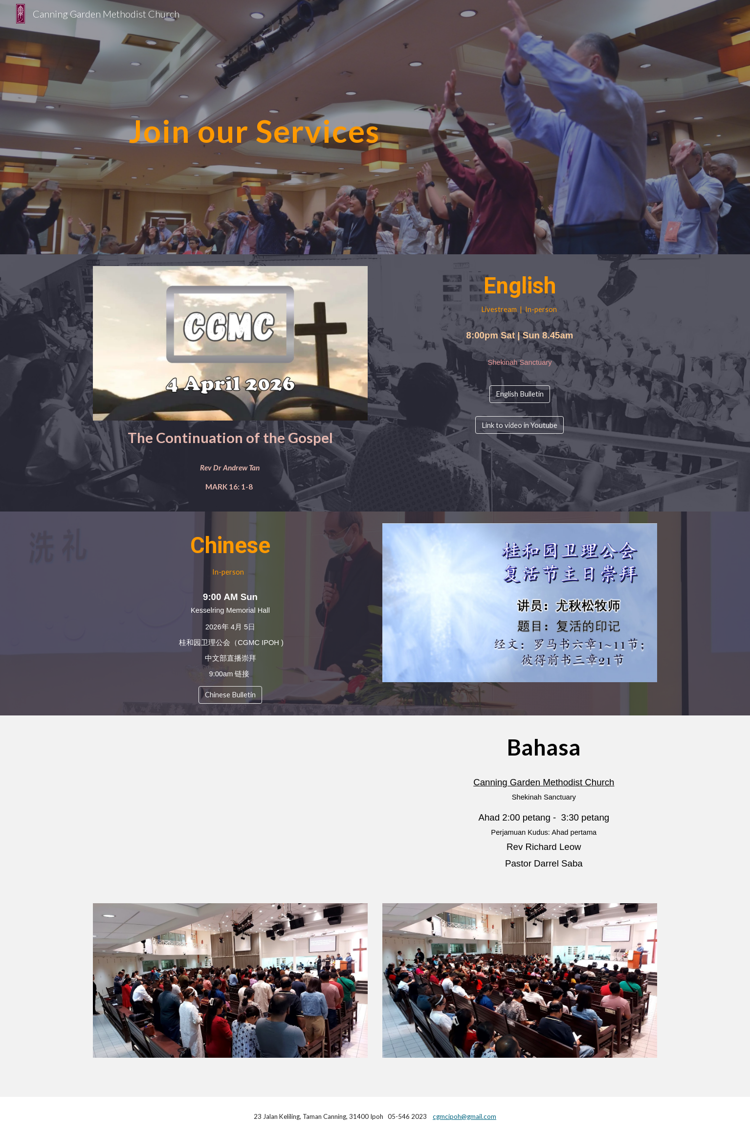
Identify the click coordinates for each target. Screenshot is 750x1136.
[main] (254, 127)
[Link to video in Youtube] (519, 425)
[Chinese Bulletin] (230, 694)
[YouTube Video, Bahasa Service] (230, 803)
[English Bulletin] (520, 394)
